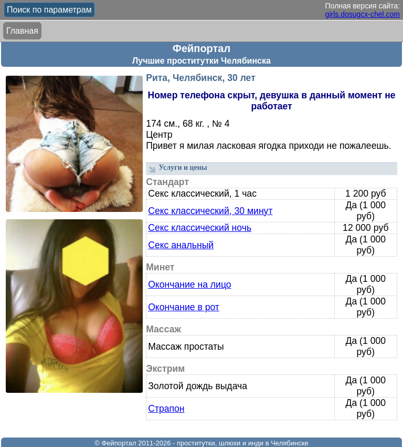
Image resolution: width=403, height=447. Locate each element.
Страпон (166, 408)
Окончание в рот (183, 307)
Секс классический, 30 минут (210, 211)
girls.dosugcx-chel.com (362, 14)
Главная (22, 30)
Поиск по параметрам (49, 9)
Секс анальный (181, 245)
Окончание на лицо (189, 284)
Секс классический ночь (199, 227)
